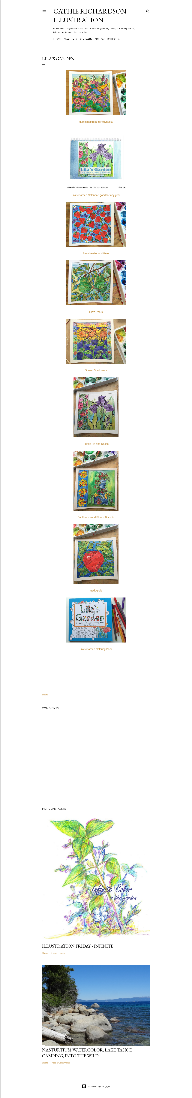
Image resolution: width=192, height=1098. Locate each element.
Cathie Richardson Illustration (89, 15)
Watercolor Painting (81, 39)
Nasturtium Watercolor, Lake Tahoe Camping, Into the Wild (87, 1053)
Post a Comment (60, 1062)
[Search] (148, 10)
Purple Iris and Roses (96, 443)
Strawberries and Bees (96, 253)
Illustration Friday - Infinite (77, 946)
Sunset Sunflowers (96, 370)
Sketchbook (111, 39)
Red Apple (96, 590)
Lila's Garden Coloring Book (96, 649)
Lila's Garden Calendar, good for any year (96, 195)
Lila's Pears (96, 311)
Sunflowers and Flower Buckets (96, 517)
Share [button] (45, 694)
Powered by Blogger (96, 1086)
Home (57, 39)
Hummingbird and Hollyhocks (96, 121)
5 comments (57, 952)
